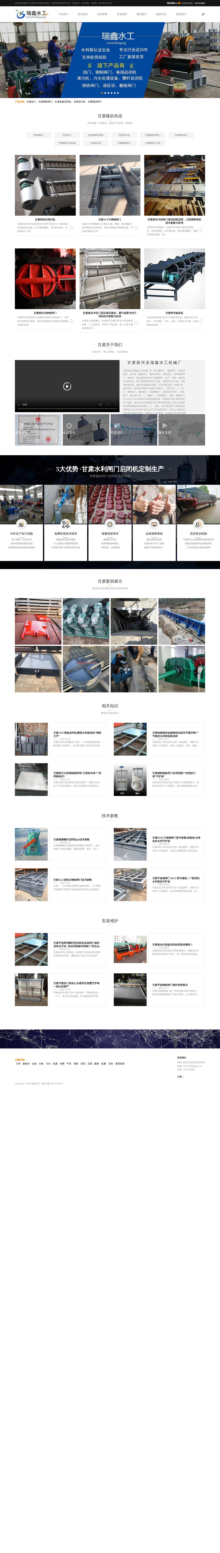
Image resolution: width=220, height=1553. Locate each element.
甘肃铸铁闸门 (181, 135)
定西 (89, 1063)
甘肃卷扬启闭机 (63, 101)
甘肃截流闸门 (95, 101)
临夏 (103, 1063)
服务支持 (161, 14)
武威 (55, 1063)
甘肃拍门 (31, 101)
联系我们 (181, 14)
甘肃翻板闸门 (124, 143)
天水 (48, 1063)
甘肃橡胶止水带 (153, 143)
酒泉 (76, 1063)
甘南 (110, 1063)
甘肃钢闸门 (38, 135)
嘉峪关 (26, 1063)
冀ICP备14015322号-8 (52, 1083)
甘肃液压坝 (95, 143)
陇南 (96, 1063)
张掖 (62, 1063)
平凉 (69, 1063)
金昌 (34, 1063)
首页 (46, 14)
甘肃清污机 (79, 101)
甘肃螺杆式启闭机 (67, 143)
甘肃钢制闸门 (45, 101)
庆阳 (83, 1063)
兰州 (18, 1063)
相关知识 (83, 14)
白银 (41, 1063)
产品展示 (63, 14)
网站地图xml (172, 3)
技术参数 (102, 14)
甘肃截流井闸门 (153, 135)
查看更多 (120, 1063)
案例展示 (142, 14)
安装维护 (122, 14)
